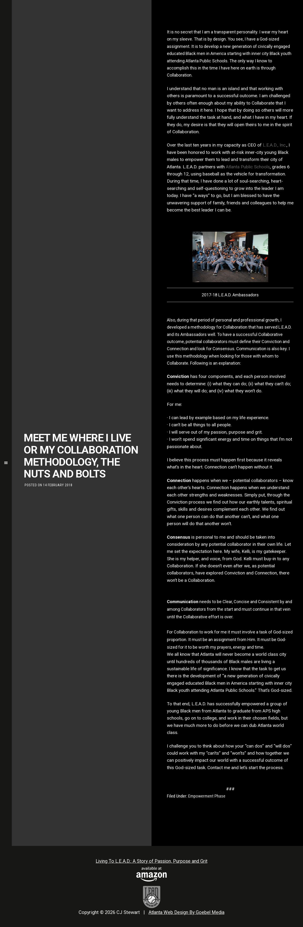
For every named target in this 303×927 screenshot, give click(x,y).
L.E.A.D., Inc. (274, 145)
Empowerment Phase (206, 796)
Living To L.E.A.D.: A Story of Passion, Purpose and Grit (151, 861)
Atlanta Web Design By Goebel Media (186, 912)
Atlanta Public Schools (248, 167)
